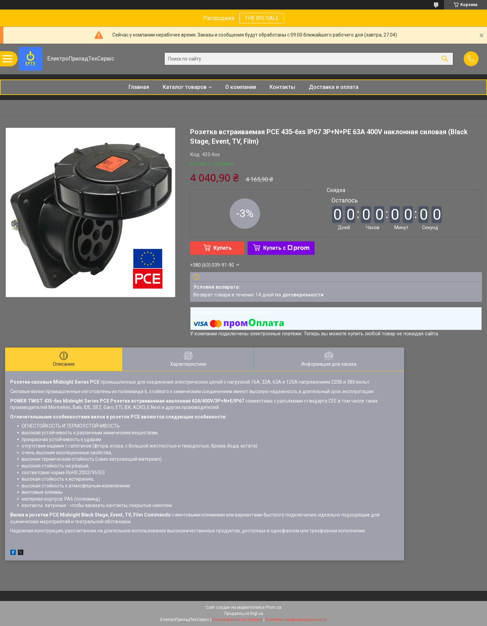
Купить (222, 248)
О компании (240, 87)
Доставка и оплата (333, 87)
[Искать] (445, 59)
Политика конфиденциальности (296, 619)
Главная (139, 87)
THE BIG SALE (262, 18)
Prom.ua (273, 607)
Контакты (282, 87)
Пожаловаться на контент (237, 619)
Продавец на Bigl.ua (243, 613)
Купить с (286, 248)
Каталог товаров (185, 87)
